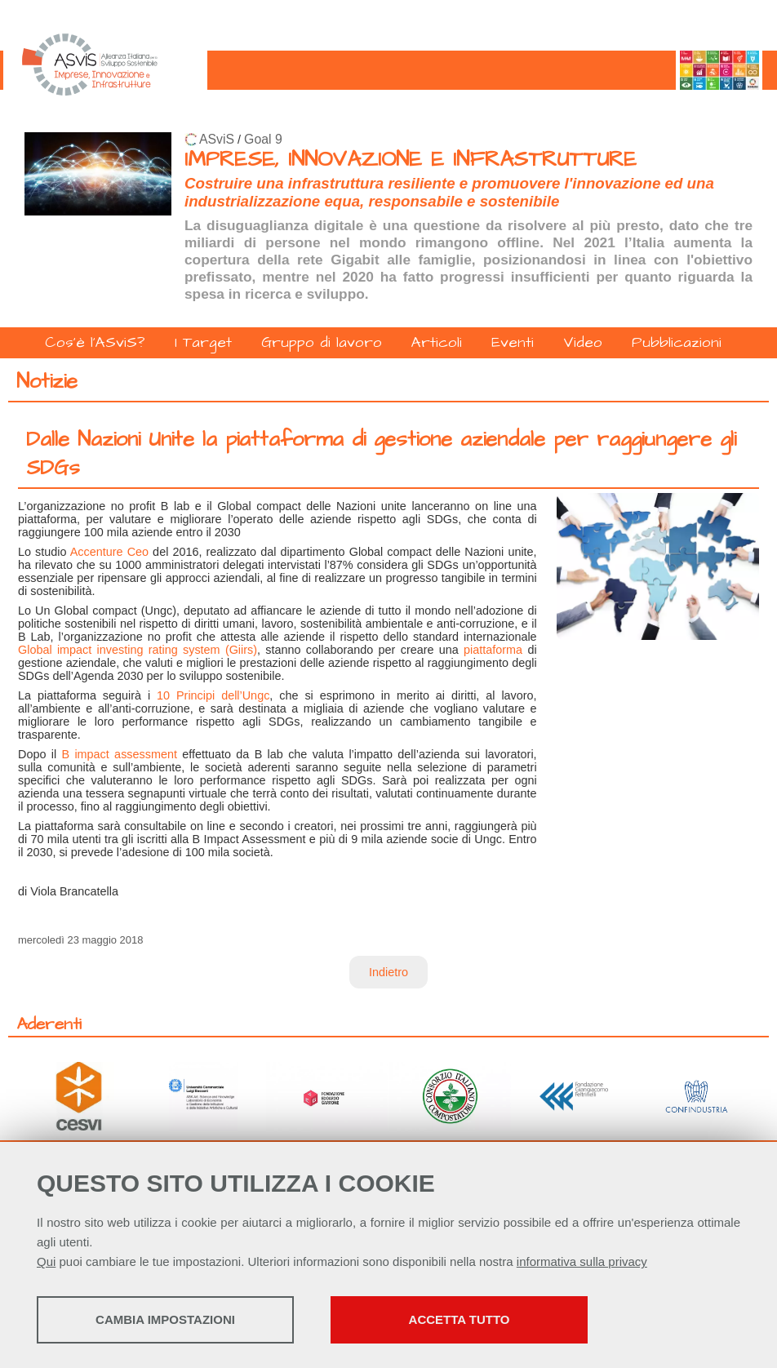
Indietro (388, 972)
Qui (46, 1261)
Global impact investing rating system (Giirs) (137, 649)
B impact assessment (118, 754)
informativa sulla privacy (582, 1261)
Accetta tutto (459, 1319)
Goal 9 (263, 139)
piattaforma (493, 649)
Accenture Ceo (109, 551)
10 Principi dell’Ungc (213, 695)
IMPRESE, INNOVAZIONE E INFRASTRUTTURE (410, 159)
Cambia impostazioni (165, 1319)
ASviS (216, 139)
